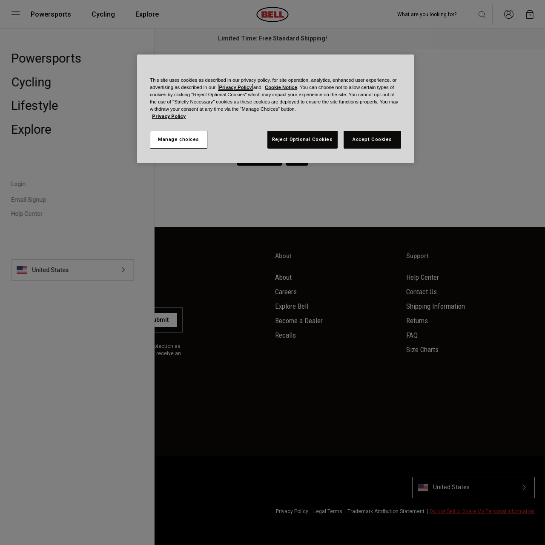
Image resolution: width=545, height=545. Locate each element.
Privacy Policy (235, 87)
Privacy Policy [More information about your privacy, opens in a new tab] (169, 116)
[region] (275, 108)
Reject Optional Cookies (302, 139)
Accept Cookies (372, 139)
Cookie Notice (281, 87)
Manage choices (178, 139)
